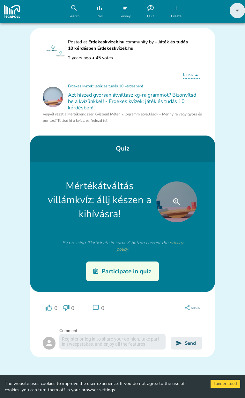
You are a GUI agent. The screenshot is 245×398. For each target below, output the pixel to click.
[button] (237, 17)
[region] (51, 307)
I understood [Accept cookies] (225, 384)
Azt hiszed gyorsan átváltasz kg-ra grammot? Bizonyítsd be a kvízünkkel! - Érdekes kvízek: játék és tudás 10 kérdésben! (132, 101)
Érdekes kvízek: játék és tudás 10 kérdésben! (105, 86)
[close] (176, 202)
